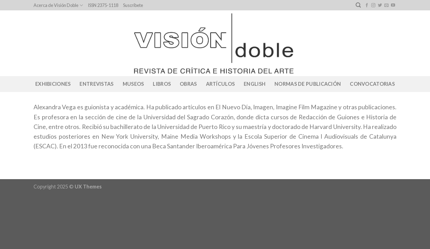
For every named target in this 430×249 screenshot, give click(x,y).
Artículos (220, 84)
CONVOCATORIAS (372, 84)
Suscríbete (133, 5)
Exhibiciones (53, 84)
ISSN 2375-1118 (103, 5)
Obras (188, 84)
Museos (133, 84)
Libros (162, 84)
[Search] (358, 5)
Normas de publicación (307, 84)
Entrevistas (96, 84)
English (254, 84)
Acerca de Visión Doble (58, 5)
